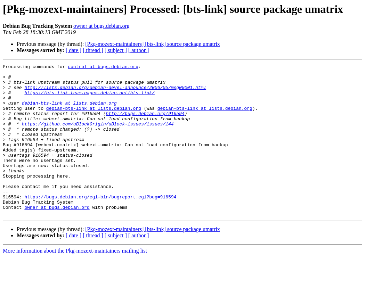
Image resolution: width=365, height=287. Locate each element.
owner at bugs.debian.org (101, 26)
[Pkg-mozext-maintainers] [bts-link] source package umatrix (152, 44)
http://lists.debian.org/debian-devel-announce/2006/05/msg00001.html (115, 92)
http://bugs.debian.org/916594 (145, 124)
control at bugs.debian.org (103, 67)
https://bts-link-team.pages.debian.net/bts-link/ (89, 99)
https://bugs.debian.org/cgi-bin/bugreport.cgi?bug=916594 (100, 224)
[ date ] (73, 50)
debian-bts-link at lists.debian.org (69, 111)
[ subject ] (116, 50)
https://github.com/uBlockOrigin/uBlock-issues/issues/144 (98, 136)
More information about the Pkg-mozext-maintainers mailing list (75, 281)
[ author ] (138, 50)
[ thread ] (93, 50)
